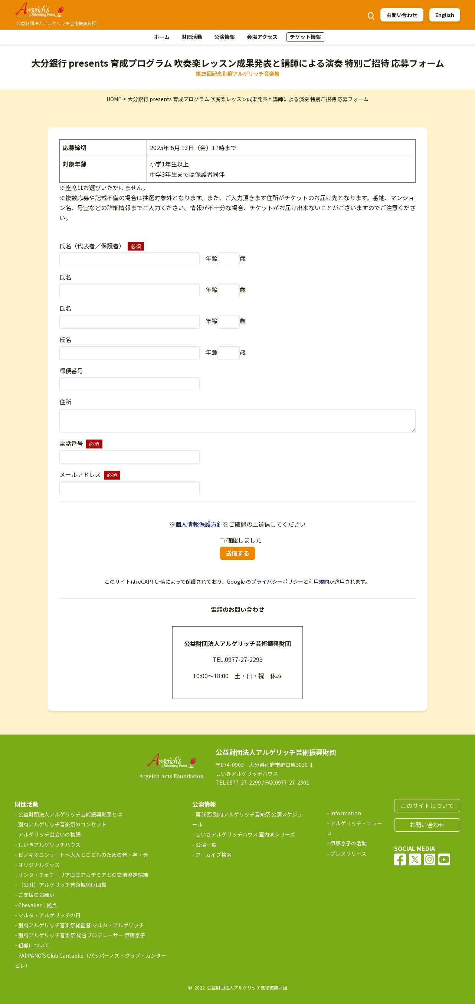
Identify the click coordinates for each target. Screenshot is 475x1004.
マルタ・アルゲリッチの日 (49, 915)
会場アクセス (262, 36)
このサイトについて (427, 805)
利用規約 (318, 581)
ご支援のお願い (36, 894)
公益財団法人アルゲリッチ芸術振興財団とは (70, 814)
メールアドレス (80, 474)
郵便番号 (71, 370)
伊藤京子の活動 (348, 843)
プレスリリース (348, 853)
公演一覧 (206, 844)
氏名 (65, 276)
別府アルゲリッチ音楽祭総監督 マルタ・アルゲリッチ (81, 925)
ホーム (162, 36)
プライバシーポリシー (277, 581)
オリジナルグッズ (39, 864)
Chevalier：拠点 (37, 905)
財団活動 (191, 36)
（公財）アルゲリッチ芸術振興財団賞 (62, 884)
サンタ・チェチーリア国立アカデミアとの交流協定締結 (83, 874)
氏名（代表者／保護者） (92, 245)
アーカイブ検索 (214, 854)
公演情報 (224, 36)
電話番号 (71, 443)
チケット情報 (305, 36)
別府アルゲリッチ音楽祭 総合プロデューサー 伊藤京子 (81, 935)
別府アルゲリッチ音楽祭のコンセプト (62, 824)
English (444, 15)
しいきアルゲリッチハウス (49, 844)
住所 (65, 401)
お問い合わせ (401, 15)
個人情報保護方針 (199, 524)
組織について (33, 945)
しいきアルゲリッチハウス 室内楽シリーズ (245, 834)
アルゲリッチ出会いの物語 (49, 834)
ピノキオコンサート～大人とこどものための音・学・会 (83, 854)
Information (345, 813)
